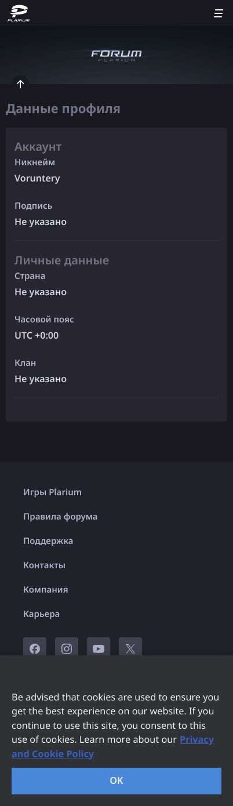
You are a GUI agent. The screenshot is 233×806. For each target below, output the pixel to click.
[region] (116, 730)
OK (116, 780)
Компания (45, 590)
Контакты (44, 565)
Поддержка (48, 541)
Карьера (41, 614)
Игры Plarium (52, 492)
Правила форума (60, 516)
